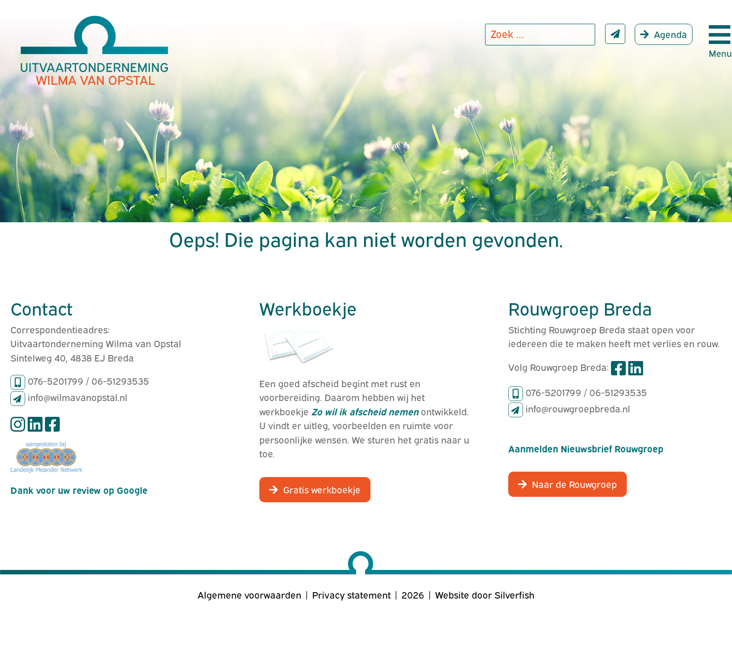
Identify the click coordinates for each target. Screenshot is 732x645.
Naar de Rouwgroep (574, 483)
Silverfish (514, 594)
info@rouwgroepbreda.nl (578, 408)
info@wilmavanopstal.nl (77, 396)
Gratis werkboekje (322, 489)
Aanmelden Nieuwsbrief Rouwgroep (585, 448)
